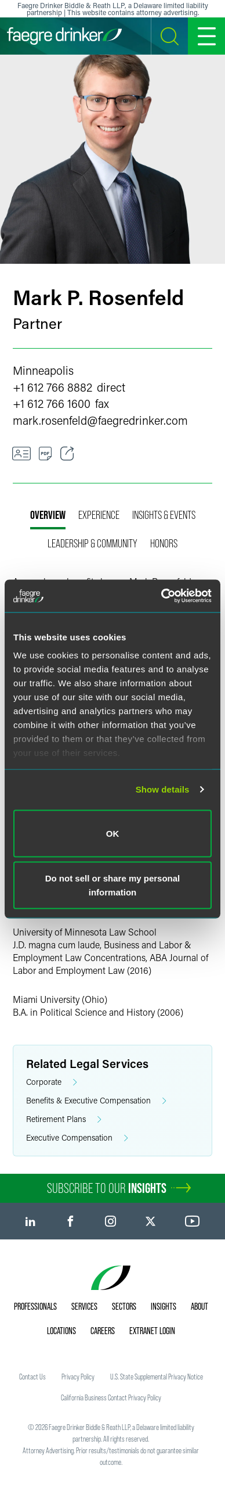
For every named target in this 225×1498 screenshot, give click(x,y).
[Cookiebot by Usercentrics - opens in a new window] (161, 596)
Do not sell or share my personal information (112, 885)
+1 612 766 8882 (52, 387)
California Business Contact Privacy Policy (111, 1397)
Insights (163, 1306)
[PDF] (45, 453)
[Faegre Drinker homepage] (64, 36)
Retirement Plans (63, 1119)
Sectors (124, 1306)
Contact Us (32, 1376)
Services (84, 1306)
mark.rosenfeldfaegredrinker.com (100, 420)
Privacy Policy (78, 1376)
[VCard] (21, 453)
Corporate (51, 1082)
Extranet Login (152, 1330)
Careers (102, 1330)
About (199, 1306)
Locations (61, 1330)
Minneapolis (43, 370)
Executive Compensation (77, 1138)
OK (112, 833)
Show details (163, 789)
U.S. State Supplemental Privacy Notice (156, 1376)
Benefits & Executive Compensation (96, 1101)
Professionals (35, 1306)
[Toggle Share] (67, 454)
